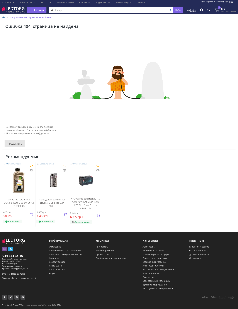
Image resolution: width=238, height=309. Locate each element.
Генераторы (102, 246)
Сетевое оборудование (155, 261)
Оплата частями (197, 250)
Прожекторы (102, 254)
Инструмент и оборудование (158, 288)
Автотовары (149, 246)
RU (231, 2)
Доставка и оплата (199, 254)
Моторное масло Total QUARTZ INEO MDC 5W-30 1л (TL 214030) (19, 202)
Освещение (149, 277)
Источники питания (153, 250)
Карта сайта (55, 265)
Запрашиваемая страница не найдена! (30, 17)
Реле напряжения (105, 250)
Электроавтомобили (153, 265)
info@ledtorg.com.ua (13, 273)
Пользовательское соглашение (65, 250)
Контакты (141, 2)
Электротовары (151, 273)
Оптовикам (195, 258)
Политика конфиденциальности (65, 254)
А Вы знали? (84, 2)
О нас (41, 2)
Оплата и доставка (65, 2)
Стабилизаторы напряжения (111, 258)
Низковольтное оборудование (158, 269)
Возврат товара (57, 261)
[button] (8, 2)
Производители (57, 269)
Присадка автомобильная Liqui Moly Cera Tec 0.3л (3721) (52, 202)
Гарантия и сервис (123, 2)
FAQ (50, 2)
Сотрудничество (102, 2)
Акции (52, 273)
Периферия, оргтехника (155, 258)
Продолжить (15, 143)
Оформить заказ (228, 11)
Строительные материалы (156, 280)
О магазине (55, 246)
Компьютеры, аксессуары (156, 254)
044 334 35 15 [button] (12, 256)
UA (226, 2)
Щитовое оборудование (155, 284)
